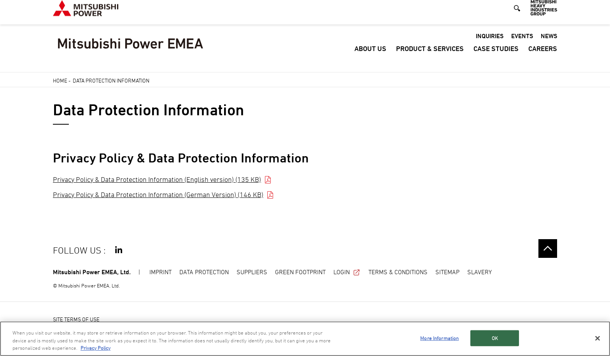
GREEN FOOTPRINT (300, 271)
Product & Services (430, 57)
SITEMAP (447, 271)
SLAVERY (479, 271)
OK (495, 338)
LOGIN (347, 271)
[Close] (597, 338)
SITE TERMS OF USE (76, 319)
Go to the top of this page (547, 248)
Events (522, 44)
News (549, 44)
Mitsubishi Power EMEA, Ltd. (92, 272)
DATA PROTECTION (204, 271)
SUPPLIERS (252, 271)
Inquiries (489, 44)
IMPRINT (160, 271)
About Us (370, 57)
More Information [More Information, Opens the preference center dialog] (439, 338)
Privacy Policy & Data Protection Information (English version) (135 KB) (157, 179)
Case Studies (496, 57)
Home (60, 80)
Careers (542, 57)
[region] (305, 338)
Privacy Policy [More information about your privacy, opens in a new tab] (95, 348)
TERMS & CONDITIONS (398, 271)
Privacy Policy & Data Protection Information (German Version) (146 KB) (158, 194)
